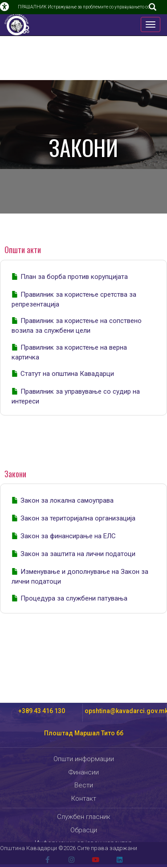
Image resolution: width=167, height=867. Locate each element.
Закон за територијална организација (77, 518)
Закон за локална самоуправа (67, 500)
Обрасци (83, 830)
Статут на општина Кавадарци (67, 374)
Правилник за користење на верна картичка (69, 352)
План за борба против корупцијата (74, 277)
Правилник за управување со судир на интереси (76, 396)
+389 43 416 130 (41, 710)
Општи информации (83, 759)
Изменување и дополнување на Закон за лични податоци (80, 576)
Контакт (83, 798)
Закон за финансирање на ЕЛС (68, 536)
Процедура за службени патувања (73, 598)
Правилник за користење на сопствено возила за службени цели (77, 326)
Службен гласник (83, 817)
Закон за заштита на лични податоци (77, 554)
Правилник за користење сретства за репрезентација (74, 299)
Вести (83, 785)
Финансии (84, 772)
